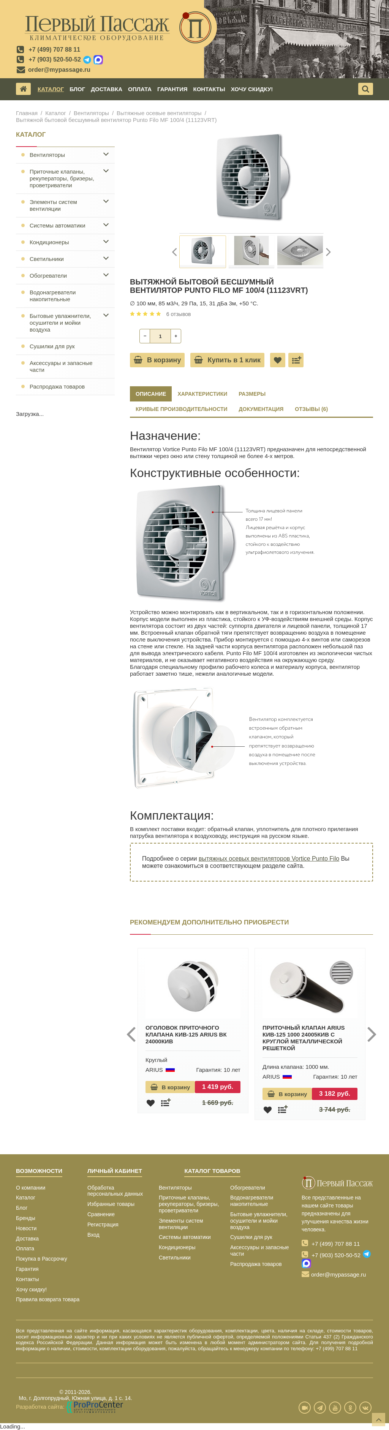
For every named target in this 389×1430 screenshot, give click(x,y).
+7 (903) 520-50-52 (54, 59)
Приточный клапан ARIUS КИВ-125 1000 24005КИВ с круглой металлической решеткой (303, 1037)
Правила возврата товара (47, 1299)
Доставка (106, 89)
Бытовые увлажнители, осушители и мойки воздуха (60, 323)
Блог (77, 89)
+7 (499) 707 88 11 (54, 49)
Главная (27, 113)
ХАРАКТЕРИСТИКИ (202, 394)
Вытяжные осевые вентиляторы (159, 113)
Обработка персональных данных (115, 1191)
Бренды (25, 1218)
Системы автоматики (57, 225)
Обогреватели (48, 275)
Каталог (51, 89)
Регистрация (103, 1224)
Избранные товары (110, 1204)
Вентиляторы (91, 113)
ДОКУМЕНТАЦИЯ (261, 409)
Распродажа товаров (57, 386)
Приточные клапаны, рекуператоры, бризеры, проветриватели (62, 178)
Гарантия (172, 89)
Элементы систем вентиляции (53, 205)
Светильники (47, 259)
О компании (30, 1188)
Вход (93, 1235)
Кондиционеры (49, 242)
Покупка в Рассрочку (41, 1259)
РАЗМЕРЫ (252, 394)
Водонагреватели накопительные (53, 295)
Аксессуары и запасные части (61, 366)
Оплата (140, 89)
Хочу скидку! (252, 89)
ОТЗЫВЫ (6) (311, 409)
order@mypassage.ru (59, 69)
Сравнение (101, 1214)
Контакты (209, 89)
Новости (26, 1228)
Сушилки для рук (52, 346)
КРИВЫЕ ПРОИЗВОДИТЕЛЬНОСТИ (182, 409)
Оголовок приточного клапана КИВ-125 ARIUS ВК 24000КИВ (186, 1034)
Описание (151, 394)
